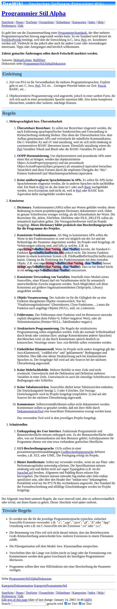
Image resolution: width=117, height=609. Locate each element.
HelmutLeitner (22, 60)
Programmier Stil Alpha (34, 13)
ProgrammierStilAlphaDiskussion (44, 63)
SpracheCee (24, 472)
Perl (83, 39)
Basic (87, 187)
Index (91, 22)
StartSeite (8, 22)
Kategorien (79, 22)
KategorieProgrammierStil (50, 585)
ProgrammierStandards (72, 32)
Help (101, 22)
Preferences (9, 25)
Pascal (102, 85)
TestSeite (31, 22)
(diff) (87, 599)
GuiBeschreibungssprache (77, 452)
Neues (20, 22)
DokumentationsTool (30, 411)
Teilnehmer (63, 22)
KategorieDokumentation (17, 585)
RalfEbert (39, 60)
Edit (21, 25)
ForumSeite (46, 22)
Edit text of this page (14, 599)
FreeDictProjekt (11, 39)
